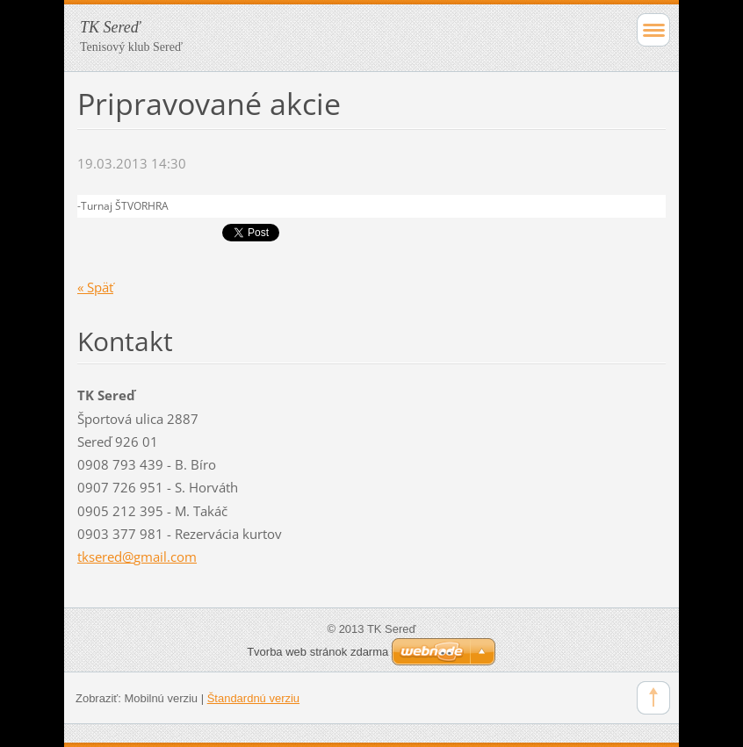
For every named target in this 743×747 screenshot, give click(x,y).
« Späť (95, 287)
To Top (653, 698)
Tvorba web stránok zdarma (317, 651)
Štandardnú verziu (253, 698)
